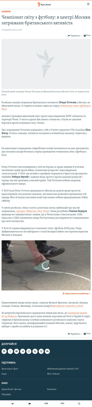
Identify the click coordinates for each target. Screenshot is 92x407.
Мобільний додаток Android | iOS (63, 369)
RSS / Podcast (53, 374)
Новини (6, 11)
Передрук (6, 395)
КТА (46, 404)
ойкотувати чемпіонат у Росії (67, 306)
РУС (62, 404)
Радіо (4, 374)
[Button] (74, 35)
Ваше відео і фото (10, 369)
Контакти (51, 389)
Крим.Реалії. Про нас (11, 389)
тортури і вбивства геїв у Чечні (32, 211)
